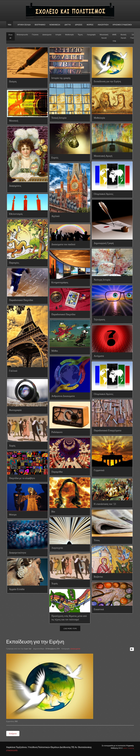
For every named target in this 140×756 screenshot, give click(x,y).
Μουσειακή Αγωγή (104, 36)
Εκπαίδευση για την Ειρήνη (35, 642)
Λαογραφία (91, 34)
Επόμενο (13, 733)
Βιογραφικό (40, 25)
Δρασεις (78, 25)
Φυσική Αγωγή (123, 36)
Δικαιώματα (46, 34)
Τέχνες (80, 34)
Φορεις (90, 25)
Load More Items (70, 628)
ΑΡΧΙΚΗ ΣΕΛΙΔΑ (24, 25)
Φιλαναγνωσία (22, 34)
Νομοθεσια (54, 25)
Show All (10, 36)
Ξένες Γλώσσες (133, 36)
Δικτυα (68, 25)
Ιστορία (58, 34)
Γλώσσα (35, 34)
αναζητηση (103, 25)
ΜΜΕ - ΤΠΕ (114, 37)
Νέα (9, 24)
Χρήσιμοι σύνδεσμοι (122, 25)
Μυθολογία (69, 34)
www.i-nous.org (128, 748)
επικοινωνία (12, 750)
